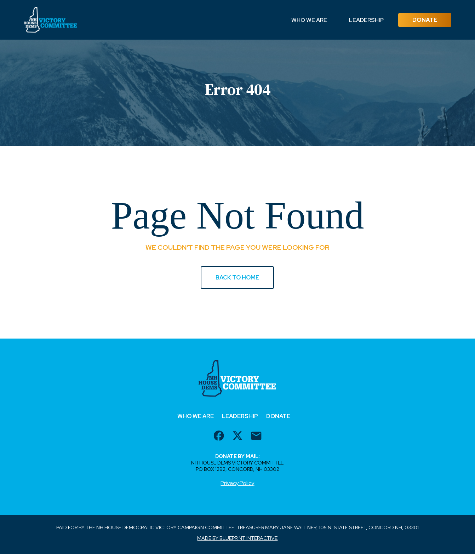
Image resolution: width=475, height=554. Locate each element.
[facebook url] (218, 437)
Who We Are (309, 20)
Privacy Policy (237, 483)
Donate (424, 20)
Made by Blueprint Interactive (237, 538)
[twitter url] (237, 437)
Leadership (366, 20)
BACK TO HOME (237, 277)
